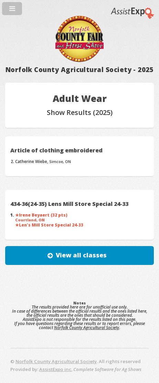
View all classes (81, 255)
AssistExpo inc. (55, 369)
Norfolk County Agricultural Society (86, 327)
